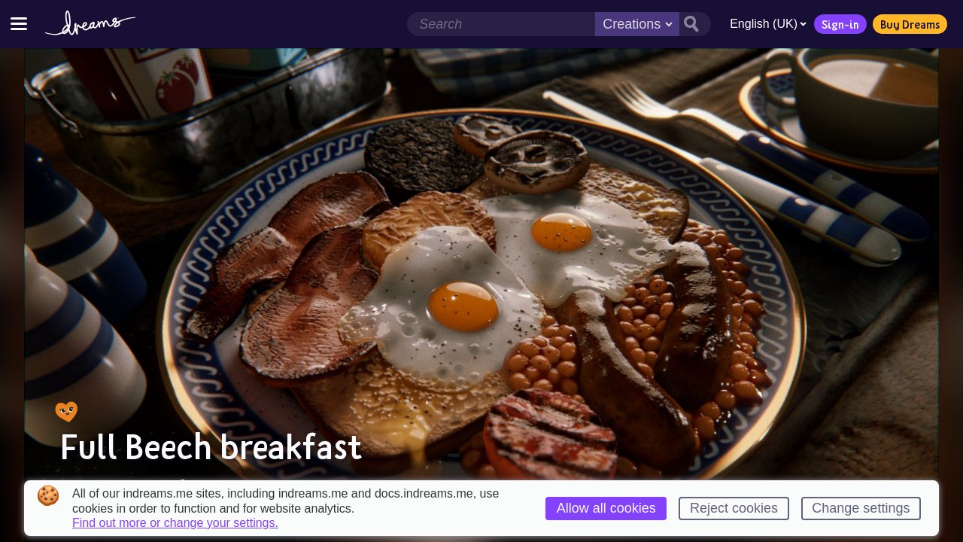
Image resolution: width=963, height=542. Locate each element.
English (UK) (768, 23)
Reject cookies (734, 508)
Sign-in (840, 24)
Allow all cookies (606, 508)
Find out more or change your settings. (175, 523)
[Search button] (695, 24)
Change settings (861, 508)
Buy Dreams (910, 24)
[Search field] (501, 24)
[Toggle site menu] (19, 24)
